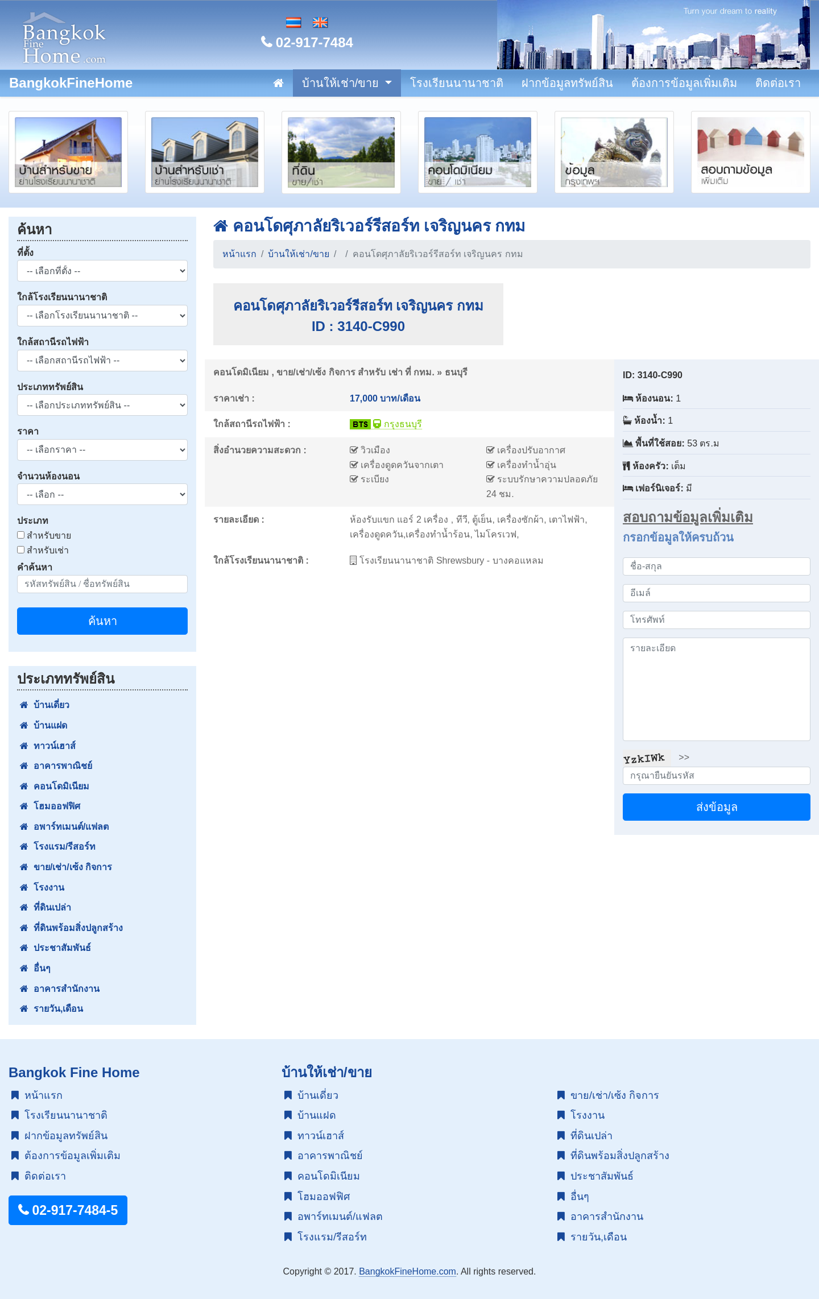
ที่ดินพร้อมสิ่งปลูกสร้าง (71, 928)
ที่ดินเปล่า (45, 907)
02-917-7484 (307, 42)
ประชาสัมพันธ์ (55, 948)
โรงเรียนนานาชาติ (456, 83)
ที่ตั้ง (25, 253)
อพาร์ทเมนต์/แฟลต (64, 826)
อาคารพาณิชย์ (56, 766)
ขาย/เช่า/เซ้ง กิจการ (66, 867)
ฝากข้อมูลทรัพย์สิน (567, 83)
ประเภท (32, 521)
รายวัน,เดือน (51, 1008)
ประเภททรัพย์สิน (50, 387)
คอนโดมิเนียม (54, 786)
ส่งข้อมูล (717, 807)
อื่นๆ (35, 968)
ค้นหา (102, 621)
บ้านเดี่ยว (44, 705)
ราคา (28, 431)
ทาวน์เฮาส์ (48, 746)
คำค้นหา (34, 567)
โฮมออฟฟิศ (50, 806)
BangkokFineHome (71, 82)
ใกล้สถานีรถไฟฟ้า (53, 342)
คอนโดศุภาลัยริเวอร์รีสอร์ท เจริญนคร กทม (369, 226)
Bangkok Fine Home (74, 1072)
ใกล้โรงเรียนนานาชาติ (62, 297)
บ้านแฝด (43, 725)
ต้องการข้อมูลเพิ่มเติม (684, 83)
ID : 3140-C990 (358, 326)
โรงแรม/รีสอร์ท (58, 846)
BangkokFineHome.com (407, 1271)
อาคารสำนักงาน (60, 989)
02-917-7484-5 (68, 1210)
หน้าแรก (239, 254)
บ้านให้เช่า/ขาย (342, 83)
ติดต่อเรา (778, 83)
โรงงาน (42, 887)
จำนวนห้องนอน (48, 476)
